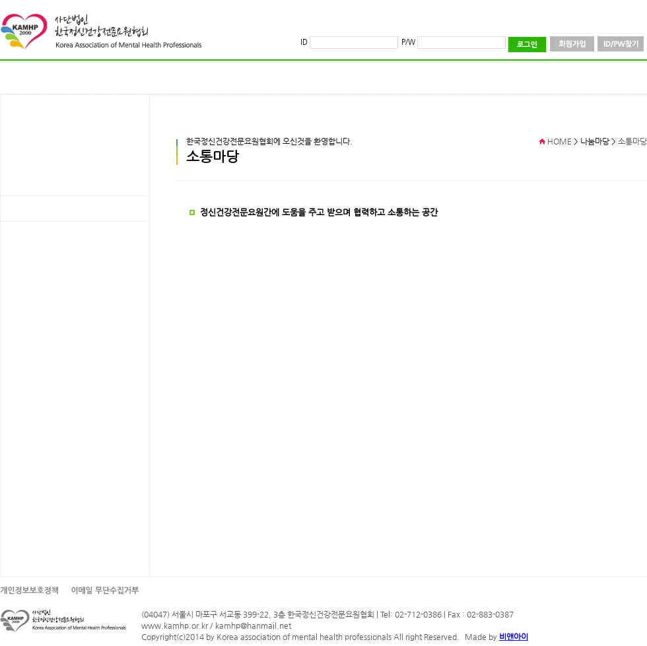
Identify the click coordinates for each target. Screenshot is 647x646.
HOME (559, 141)
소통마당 (632, 141)
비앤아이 (513, 636)
